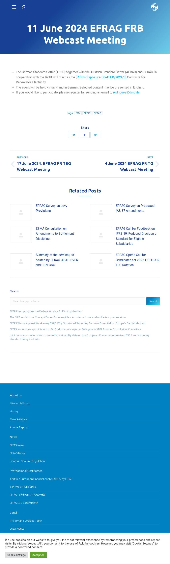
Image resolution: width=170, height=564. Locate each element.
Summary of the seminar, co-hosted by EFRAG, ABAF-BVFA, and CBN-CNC (57, 260)
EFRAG (97, 113)
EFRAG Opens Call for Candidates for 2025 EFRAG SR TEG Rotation (137, 260)
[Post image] (21, 212)
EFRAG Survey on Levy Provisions (51, 208)
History (14, 411)
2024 (78, 113)
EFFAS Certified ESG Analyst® (27, 495)
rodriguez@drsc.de (126, 92)
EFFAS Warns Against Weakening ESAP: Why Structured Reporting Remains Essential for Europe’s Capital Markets (78, 323)
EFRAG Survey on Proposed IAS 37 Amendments (135, 208)
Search (153, 301)
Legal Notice (17, 528)
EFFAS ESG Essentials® (24, 503)
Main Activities (18, 419)
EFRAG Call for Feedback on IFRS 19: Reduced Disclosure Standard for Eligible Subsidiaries (136, 236)
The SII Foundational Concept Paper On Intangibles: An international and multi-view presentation (68, 317)
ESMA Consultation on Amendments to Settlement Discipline (55, 234)
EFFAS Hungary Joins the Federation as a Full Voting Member (46, 311)
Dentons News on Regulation (27, 461)
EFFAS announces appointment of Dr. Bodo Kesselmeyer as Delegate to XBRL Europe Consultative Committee (75, 329)
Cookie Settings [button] (16, 554)
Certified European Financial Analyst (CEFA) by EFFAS (41, 479)
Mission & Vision (20, 403)
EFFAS (87, 113)
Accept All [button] (38, 554)
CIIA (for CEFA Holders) (23, 487)
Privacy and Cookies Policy (26, 520)
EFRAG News (17, 453)
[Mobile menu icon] (14, 7)
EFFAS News (17, 445)
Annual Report (18, 427)
